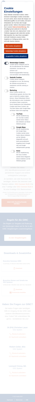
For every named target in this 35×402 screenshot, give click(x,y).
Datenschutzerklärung (19, 27)
